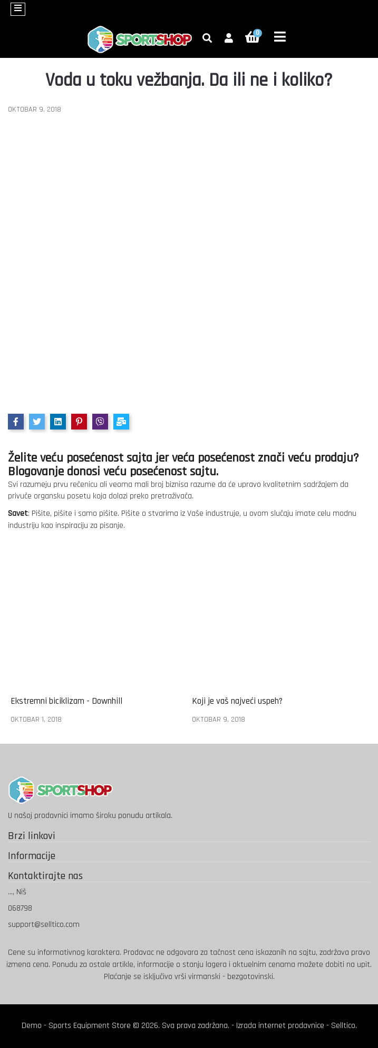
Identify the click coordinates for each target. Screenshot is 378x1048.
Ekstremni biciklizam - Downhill (66, 701)
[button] (228, 38)
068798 (20, 908)
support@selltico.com (44, 924)
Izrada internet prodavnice (280, 1025)
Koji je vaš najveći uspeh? (237, 701)
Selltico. (344, 1025)
